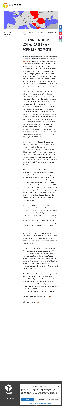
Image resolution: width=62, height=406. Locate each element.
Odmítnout (41, 399)
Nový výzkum (27, 61)
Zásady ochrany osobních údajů (44, 403)
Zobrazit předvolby (53, 399)
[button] (59, 386)
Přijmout (27, 399)
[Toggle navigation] (57, 5)
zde (51, 297)
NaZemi (25, 32)
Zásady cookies (33, 403)
